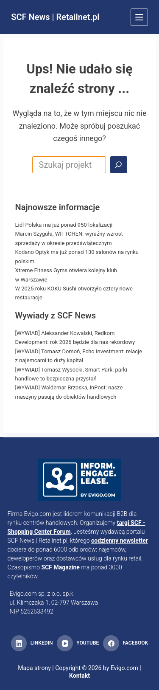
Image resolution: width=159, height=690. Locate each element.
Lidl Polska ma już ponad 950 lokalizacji (64, 225)
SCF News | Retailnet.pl (55, 17)
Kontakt (79, 675)
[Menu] (139, 17)
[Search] (118, 164)
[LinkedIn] (32, 643)
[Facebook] (125, 643)
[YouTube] (78, 643)
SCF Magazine (61, 567)
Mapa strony (34, 668)
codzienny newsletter (119, 540)
